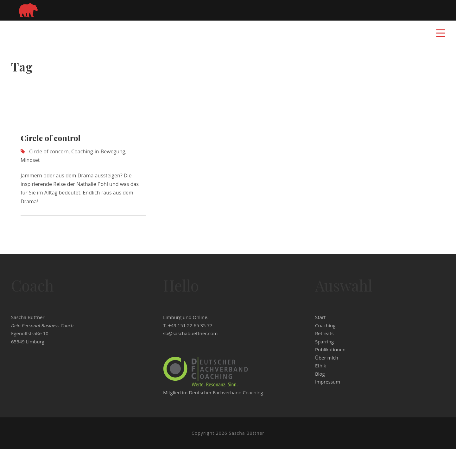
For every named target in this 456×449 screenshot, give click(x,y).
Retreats (324, 333)
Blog (320, 374)
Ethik (320, 365)
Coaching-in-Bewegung (98, 151)
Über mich (326, 357)
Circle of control (50, 137)
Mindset (30, 160)
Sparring (324, 341)
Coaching (325, 325)
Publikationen (330, 349)
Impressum (327, 381)
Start (320, 317)
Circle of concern (49, 151)
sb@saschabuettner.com (190, 333)
